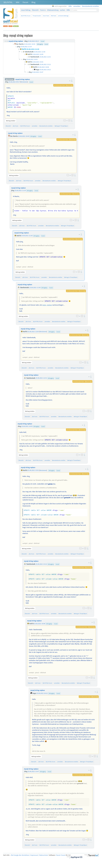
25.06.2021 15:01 (33, 470)
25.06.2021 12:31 (41, 378)
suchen (62, 10)
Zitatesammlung (52, 10)
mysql (31, 82)
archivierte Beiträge (63, 16)
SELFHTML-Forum (26, 16)
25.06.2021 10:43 (23, 136)
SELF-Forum (9, 79)
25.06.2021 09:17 (14, 82)
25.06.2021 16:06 (39, 624)
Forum (25, 2)
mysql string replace (22, 79)
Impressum (34, 855)
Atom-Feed (46, 16)
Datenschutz (43, 855)
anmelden (34, 126)
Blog (33, 2)
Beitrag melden (10, 121)
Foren (42, 10)
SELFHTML (8, 2)
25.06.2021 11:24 (26, 236)
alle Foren (15, 126)
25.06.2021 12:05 (33, 332)
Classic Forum (60, 855)
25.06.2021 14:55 (27, 426)
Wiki (17, 2)
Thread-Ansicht (37, 16)
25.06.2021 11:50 (34, 288)
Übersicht (35, 10)
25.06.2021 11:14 (20, 190)
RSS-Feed (53, 16)
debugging (33, 136)
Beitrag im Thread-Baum (61, 126)
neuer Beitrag (25, 10)
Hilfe (68, 10)
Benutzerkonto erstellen (46, 126)
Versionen (24, 82)
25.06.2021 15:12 (41, 564)
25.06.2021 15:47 (33, 771)
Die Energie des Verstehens (20, 855)
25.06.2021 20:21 (42, 693)
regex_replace (47, 305)
